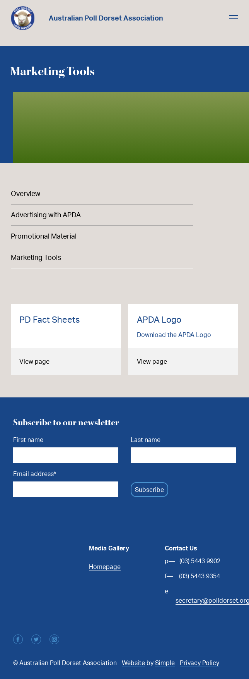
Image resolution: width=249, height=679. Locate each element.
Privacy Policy (199, 663)
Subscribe (149, 489)
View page (34, 361)
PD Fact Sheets (49, 319)
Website (133, 663)
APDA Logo (159, 319)
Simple (165, 663)
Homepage (105, 567)
